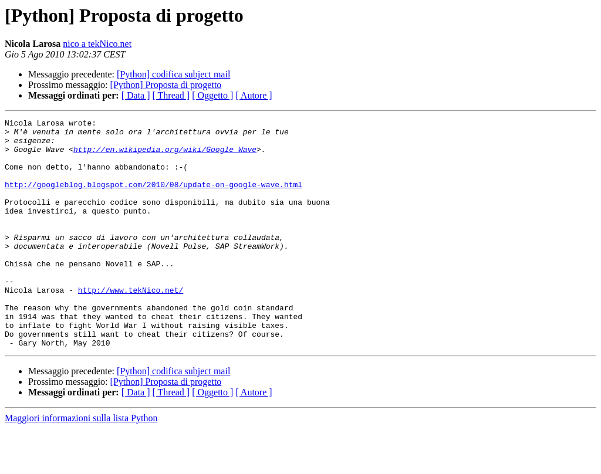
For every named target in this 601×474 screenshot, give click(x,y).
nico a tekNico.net (97, 44)
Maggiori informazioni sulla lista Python (81, 464)
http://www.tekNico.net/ (130, 325)
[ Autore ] (253, 95)
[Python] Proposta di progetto (166, 85)
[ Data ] (135, 95)
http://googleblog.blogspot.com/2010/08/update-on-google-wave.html (153, 198)
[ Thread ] (171, 95)
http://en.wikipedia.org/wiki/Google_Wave (164, 156)
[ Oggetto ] (212, 95)
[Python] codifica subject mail (173, 74)
